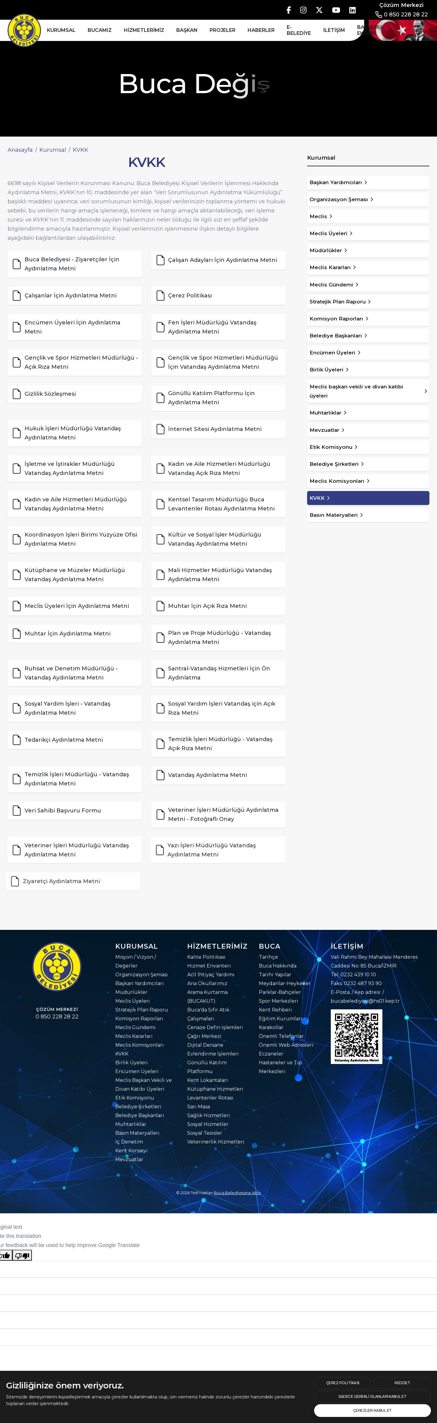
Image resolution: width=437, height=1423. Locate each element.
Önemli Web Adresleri (286, 1045)
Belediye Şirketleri (138, 1107)
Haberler (261, 30)
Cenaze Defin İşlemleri (215, 1027)
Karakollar (271, 1027)
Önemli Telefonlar (281, 1036)
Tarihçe (268, 957)
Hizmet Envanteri (209, 966)
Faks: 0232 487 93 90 (356, 983)
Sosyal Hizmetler (208, 1124)
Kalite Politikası (206, 957)
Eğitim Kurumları (280, 1019)
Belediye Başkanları (139, 1115)
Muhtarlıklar (130, 1124)
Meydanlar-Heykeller (285, 983)
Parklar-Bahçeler (280, 992)
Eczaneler (271, 1054)
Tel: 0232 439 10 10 (353, 974)
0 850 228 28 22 (406, 14)
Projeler (222, 30)
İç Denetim (129, 1142)
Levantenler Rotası (210, 1098)
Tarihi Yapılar (275, 974)
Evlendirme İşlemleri (213, 1054)
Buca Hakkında (277, 966)
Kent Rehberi (275, 1010)
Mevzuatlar (129, 1159)
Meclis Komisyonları (139, 1045)
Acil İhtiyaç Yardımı (211, 974)
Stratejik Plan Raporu (141, 1010)
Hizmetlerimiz (144, 30)
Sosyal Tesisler (204, 1133)
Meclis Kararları (134, 1036)
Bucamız (100, 30)
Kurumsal (61, 30)
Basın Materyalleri (137, 1133)
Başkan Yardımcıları (139, 983)
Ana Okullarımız (207, 983)
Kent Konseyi (131, 1151)
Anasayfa (20, 150)
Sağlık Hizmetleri (208, 1115)
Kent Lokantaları (207, 1080)
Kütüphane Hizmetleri (215, 1089)
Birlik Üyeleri (131, 1063)
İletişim (334, 30)
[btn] (342, 1383)
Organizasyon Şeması (141, 974)
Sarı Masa (198, 1107)
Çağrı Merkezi (204, 1036)
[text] (402, 1383)
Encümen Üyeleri (137, 1071)
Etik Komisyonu (134, 1098)
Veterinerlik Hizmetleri (215, 1142)
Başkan (187, 30)
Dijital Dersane (205, 1045)
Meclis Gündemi (135, 1027)
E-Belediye (299, 30)
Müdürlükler (131, 992)
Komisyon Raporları (139, 1019)
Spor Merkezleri (278, 1001)
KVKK (121, 1054)
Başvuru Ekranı (369, 30)
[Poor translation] (22, 1255)
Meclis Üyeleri (132, 1001)
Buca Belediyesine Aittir (237, 1192)
